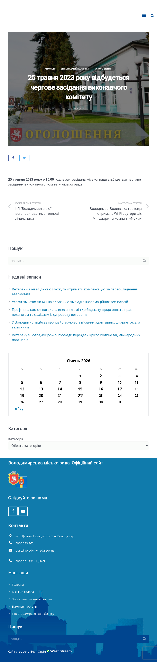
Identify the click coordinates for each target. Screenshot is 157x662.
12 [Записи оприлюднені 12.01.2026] (22, 389)
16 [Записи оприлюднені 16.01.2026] (101, 389)
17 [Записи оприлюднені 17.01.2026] (119, 389)
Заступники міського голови (32, 599)
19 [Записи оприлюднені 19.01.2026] (22, 395)
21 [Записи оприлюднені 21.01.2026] (59, 395)
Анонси (50, 68)
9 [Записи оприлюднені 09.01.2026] (101, 382)
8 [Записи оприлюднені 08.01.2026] (80, 382)
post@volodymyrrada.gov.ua (35, 550)
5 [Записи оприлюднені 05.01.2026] (22, 382)
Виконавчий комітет (75, 68)
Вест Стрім (38, 651)
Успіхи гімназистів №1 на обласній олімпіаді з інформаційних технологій (70, 302)
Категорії (15, 439)
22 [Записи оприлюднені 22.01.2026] (80, 395)
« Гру (19, 408)
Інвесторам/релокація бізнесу (33, 614)
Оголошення (103, 68)
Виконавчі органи (24, 606)
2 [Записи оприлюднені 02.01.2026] (101, 376)
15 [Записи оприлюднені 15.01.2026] (80, 389)
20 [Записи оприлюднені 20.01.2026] (41, 395)
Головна (18, 585)
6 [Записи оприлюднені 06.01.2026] (41, 382)
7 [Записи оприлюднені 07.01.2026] (60, 382)
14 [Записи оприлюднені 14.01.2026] (59, 389)
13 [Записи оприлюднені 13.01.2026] (41, 389)
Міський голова (23, 592)
